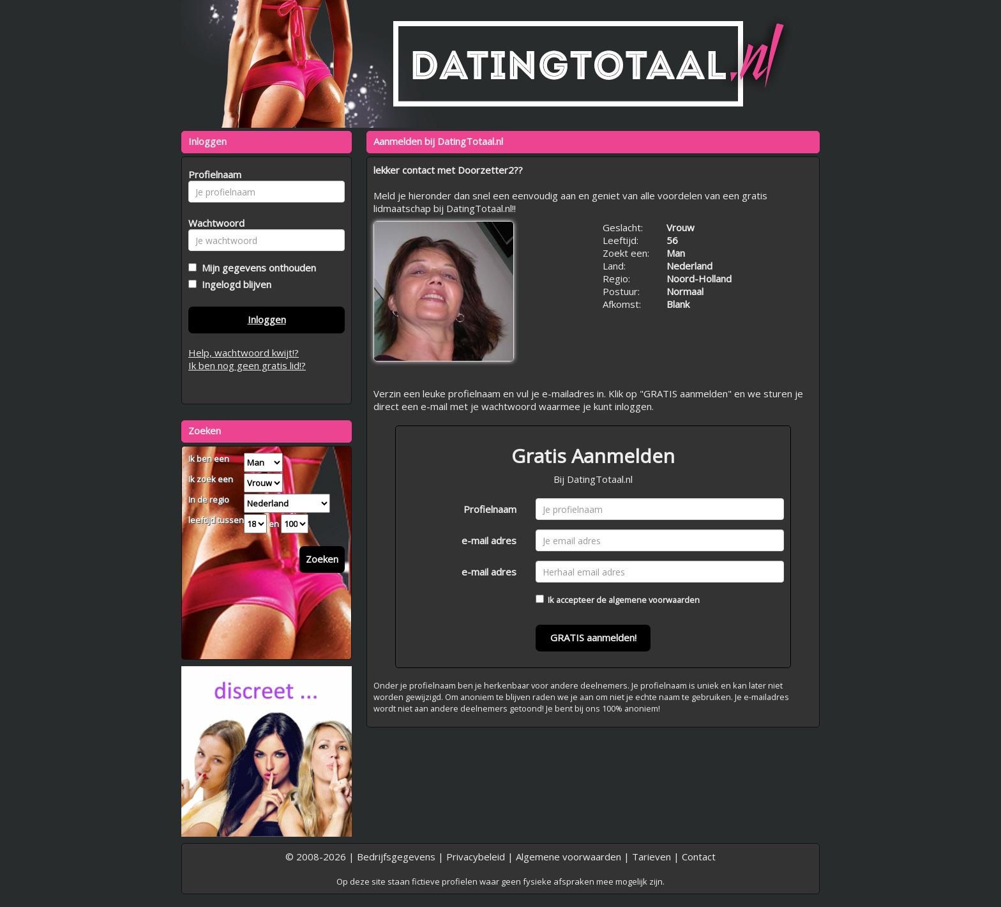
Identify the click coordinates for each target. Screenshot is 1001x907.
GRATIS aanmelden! (593, 637)
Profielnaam (489, 509)
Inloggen (267, 319)
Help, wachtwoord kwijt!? (243, 352)
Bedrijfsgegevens (396, 856)
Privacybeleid (475, 856)
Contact (699, 856)
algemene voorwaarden (654, 600)
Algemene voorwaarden (568, 856)
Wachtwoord (212, 223)
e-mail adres (489, 540)
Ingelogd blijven (234, 284)
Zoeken (322, 559)
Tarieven (651, 856)
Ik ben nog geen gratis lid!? (247, 365)
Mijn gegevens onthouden (256, 267)
